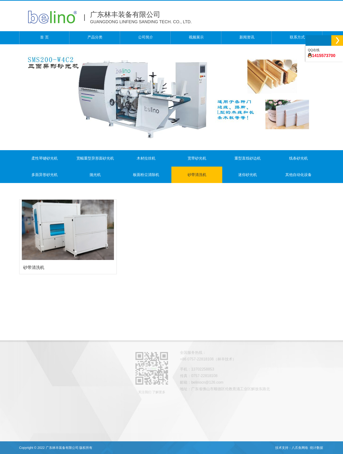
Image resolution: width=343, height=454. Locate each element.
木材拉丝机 (146, 158)
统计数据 (316, 448)
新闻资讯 (246, 38)
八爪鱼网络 (300, 448)
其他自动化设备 (298, 175)
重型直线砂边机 (247, 158)
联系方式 (297, 38)
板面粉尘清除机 (146, 175)
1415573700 (323, 55)
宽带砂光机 (197, 158)
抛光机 (95, 175)
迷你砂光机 (247, 175)
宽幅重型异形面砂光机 (95, 158)
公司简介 (145, 38)
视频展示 (196, 38)
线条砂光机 (298, 158)
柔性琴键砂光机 (44, 158)
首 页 (44, 38)
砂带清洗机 (197, 175)
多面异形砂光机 (44, 175)
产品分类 (94, 38)
